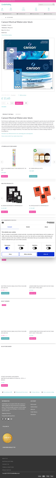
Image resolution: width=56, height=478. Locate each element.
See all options (33, 176)
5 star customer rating (48, 392)
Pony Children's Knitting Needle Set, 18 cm (13, 169)
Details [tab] (28, 227)
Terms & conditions (8, 467)
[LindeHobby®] (6, 4)
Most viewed (5, 301)
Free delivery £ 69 (21, 13)
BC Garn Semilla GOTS (36, 168)
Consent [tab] (10, 227)
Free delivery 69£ (7, 392)
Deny (10, 254)
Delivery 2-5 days (48, 13)
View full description (6, 35)
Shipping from (6, 13)
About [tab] (46, 227)
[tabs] (48, 9)
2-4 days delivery (35, 392)
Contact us (5, 464)
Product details (8, 114)
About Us (5, 458)
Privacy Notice (6, 470)
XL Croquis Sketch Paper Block (38, 205)
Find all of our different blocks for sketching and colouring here (17, 133)
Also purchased (6, 346)
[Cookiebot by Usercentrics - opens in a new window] (48, 223)
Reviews (18, 114)
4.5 (10, 13)
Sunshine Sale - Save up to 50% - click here (8, 0)
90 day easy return (35, 13)
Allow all (46, 254)
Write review (22, 95)
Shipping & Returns (6, 413)
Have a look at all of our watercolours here (12, 136)
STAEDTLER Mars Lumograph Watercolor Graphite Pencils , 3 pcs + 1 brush (13, 378)
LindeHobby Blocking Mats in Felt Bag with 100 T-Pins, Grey (41, 286)
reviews (13, 95)
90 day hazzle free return (21, 392)
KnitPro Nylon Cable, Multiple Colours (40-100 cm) (13, 286)
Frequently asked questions (8, 415)
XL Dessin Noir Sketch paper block (11, 205)
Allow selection (28, 254)
